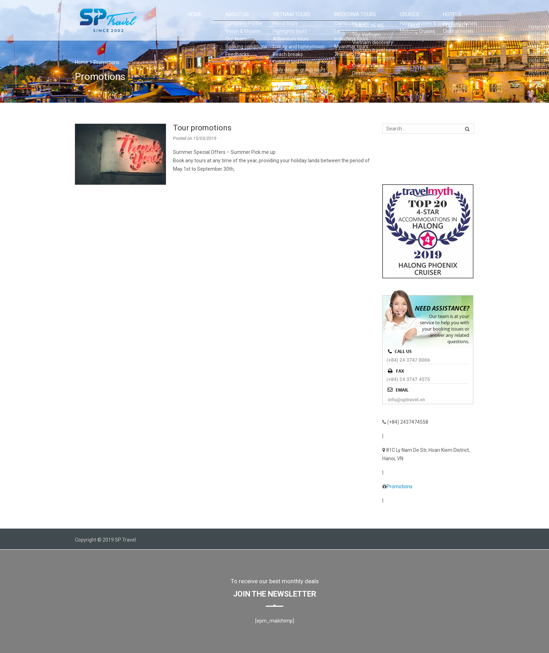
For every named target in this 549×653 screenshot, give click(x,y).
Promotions (106, 62)
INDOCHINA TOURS (294, 20)
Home (176, 20)
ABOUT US (205, 20)
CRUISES (335, 20)
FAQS (433, 20)
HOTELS (365, 20)
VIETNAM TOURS (246, 20)
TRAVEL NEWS (401, 20)
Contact (463, 20)
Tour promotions (202, 127)
